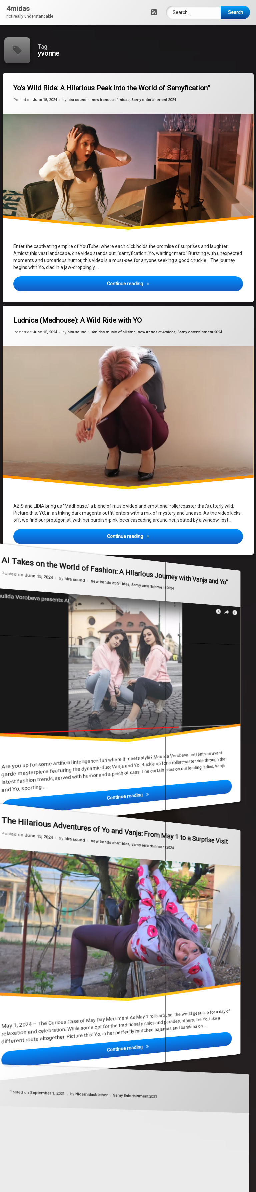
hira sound (73, 93)
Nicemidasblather (123, 1049)
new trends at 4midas (109, 97)
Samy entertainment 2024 (152, 102)
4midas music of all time (112, 330)
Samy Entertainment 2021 (128, 1098)
